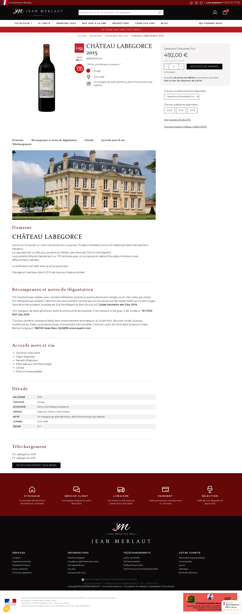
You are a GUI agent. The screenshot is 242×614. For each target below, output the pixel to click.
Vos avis (71, 569)
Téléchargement (21, 144)
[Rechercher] (121, 12)
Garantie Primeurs (21, 565)
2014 (181, 110)
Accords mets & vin (112, 140)
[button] (6, 608)
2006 (169, 110)
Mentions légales (76, 558)
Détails (89, 140)
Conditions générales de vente (83, 561)
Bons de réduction (188, 572)
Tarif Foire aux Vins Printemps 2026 (140, 569)
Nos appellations (76, 565)
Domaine (17, 140)
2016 (192, 110)
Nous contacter (20, 569)
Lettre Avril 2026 (131, 558)
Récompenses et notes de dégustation (54, 140)
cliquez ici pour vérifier (149, 579)
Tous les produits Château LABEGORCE (185, 126)
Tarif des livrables (131, 561)
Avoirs (182, 565)
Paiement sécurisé (21, 561)
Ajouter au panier (204, 66)
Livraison (16, 558)
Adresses (183, 569)
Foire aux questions (22, 572)
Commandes (185, 561)
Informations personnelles (192, 558)
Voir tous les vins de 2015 (177, 119)
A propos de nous (76, 572)
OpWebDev (155, 586)
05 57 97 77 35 (232, 2)
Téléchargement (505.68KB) (36, 465)
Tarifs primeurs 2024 (133, 565)
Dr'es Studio (168, 586)
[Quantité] (174, 66)
